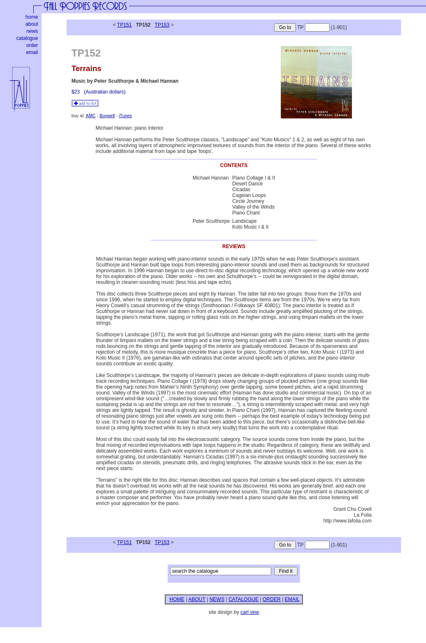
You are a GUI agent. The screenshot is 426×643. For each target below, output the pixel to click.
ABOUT (196, 599)
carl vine (249, 612)
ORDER (271, 599)
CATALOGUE (243, 599)
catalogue (27, 38)
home (31, 17)
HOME (176, 599)
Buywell (107, 115)
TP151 (124, 25)
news (32, 31)
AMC (91, 115)
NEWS (216, 599)
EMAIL (292, 599)
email (32, 52)
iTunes (125, 115)
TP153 (162, 25)
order (32, 45)
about (31, 24)
